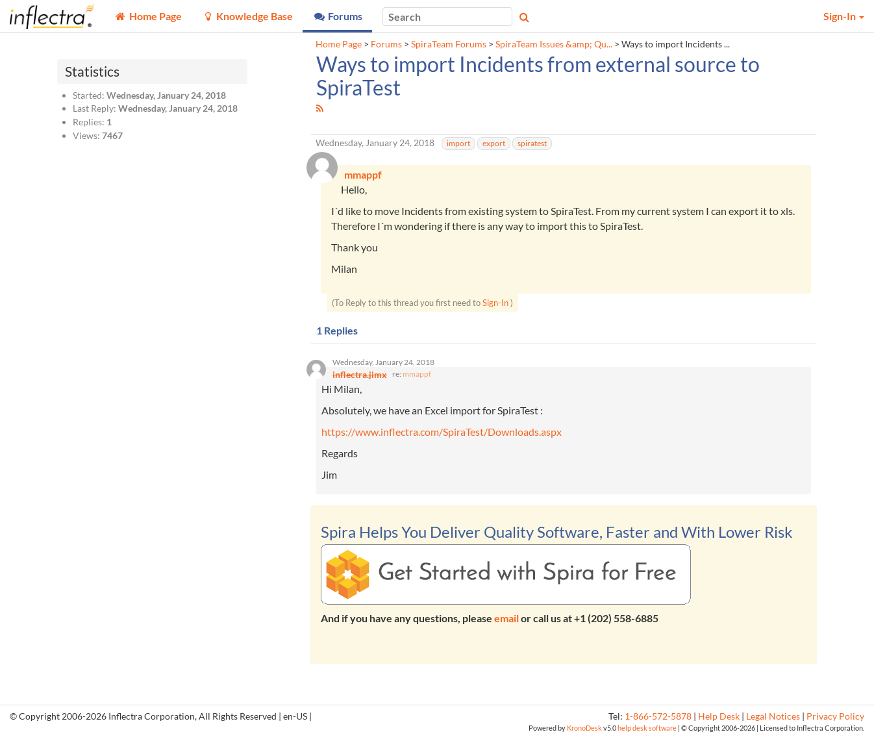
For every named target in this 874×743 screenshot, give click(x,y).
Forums (386, 44)
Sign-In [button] (843, 16)
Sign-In (495, 304)
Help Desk (719, 721)
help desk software (647, 733)
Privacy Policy (835, 721)
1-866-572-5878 (658, 721)
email (506, 623)
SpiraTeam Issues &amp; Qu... (553, 44)
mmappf (417, 379)
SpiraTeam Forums (448, 44)
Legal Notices (773, 721)
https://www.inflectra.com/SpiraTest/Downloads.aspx (441, 437)
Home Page (339, 44)
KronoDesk (584, 733)
